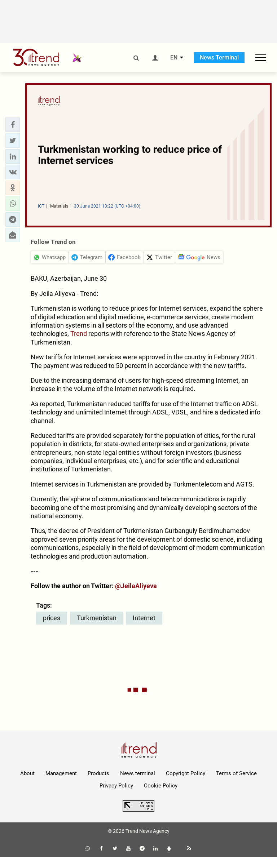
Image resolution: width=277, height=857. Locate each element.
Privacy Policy (116, 785)
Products (98, 773)
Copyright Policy (185, 773)
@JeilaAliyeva (136, 586)
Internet (144, 618)
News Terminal (219, 57)
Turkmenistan (96, 618)
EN (173, 58)
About (27, 773)
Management (61, 773)
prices (51, 618)
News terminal (137, 773)
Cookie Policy (160, 785)
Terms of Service (236, 773)
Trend (78, 333)
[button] (13, 124)
